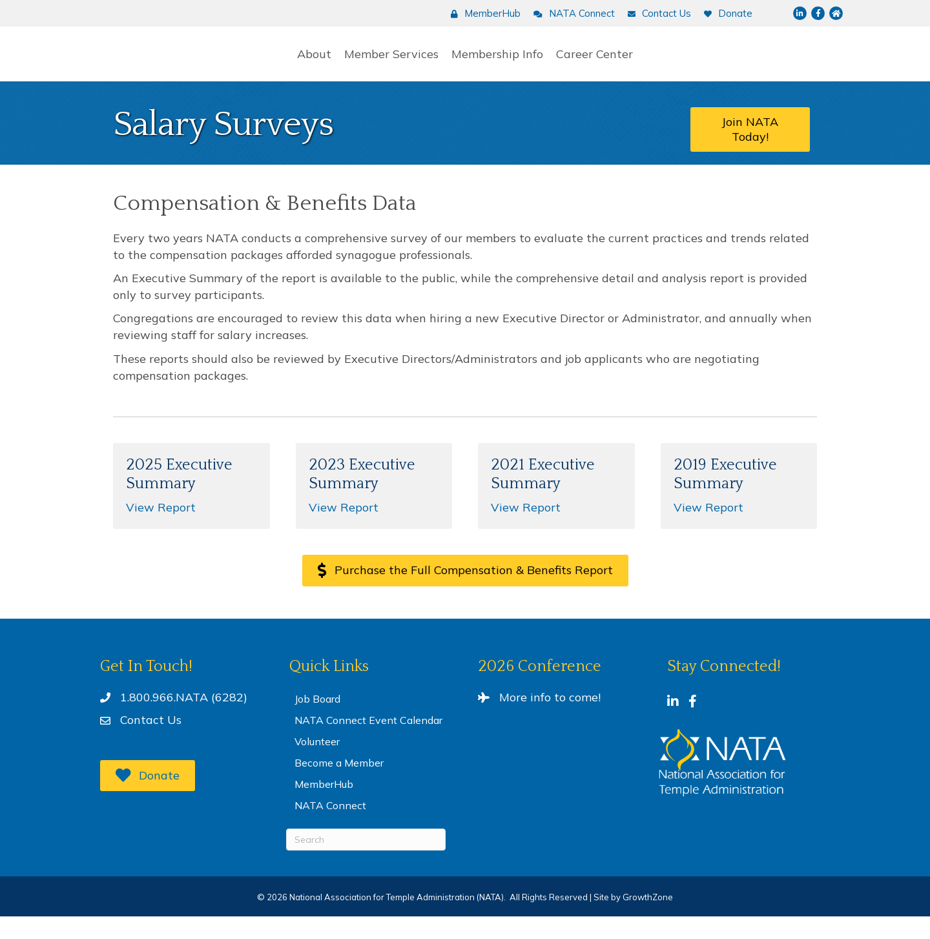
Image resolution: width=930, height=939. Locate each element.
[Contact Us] (656, 13)
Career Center (686, 64)
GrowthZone (648, 919)
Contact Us (150, 742)
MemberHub (323, 806)
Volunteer (317, 764)
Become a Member (339, 785)
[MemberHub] (482, 13)
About (222, 64)
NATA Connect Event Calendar (368, 742)
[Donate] (725, 13)
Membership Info (590, 64)
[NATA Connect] (571, 13)
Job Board (317, 721)
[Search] (366, 862)
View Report (161, 529)
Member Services (300, 64)
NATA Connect (330, 827)
